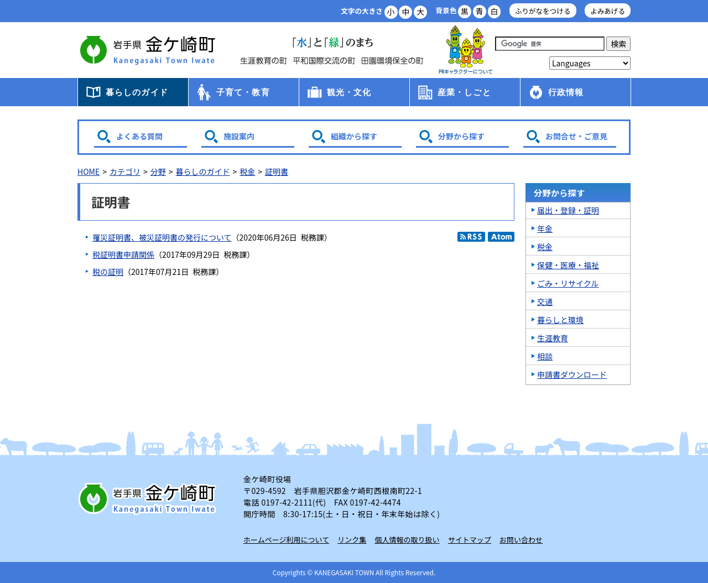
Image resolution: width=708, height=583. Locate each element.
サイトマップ (469, 539)
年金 (545, 228)
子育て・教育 (243, 92)
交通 (545, 301)
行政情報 (566, 92)
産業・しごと (464, 92)
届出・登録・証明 (568, 210)
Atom (501, 237)
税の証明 (107, 271)
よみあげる (607, 11)
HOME (88, 171)
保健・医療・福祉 (568, 264)
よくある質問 (139, 136)
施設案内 (238, 136)
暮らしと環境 (560, 319)
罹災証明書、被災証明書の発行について (162, 237)
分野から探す (461, 136)
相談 (545, 356)
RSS (471, 237)
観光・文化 (349, 92)
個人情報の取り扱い (407, 539)
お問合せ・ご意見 (576, 136)
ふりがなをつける (543, 11)
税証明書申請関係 (123, 254)
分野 (158, 171)
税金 (247, 171)
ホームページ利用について (286, 539)
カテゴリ (125, 171)
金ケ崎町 (149, 49)
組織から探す (354, 136)
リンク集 (351, 539)
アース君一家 (465, 50)
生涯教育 (552, 337)
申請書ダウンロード (572, 374)
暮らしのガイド (137, 92)
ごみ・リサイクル (567, 283)
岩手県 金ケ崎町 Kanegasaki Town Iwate (149, 498)
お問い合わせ (521, 539)
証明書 (276, 171)
